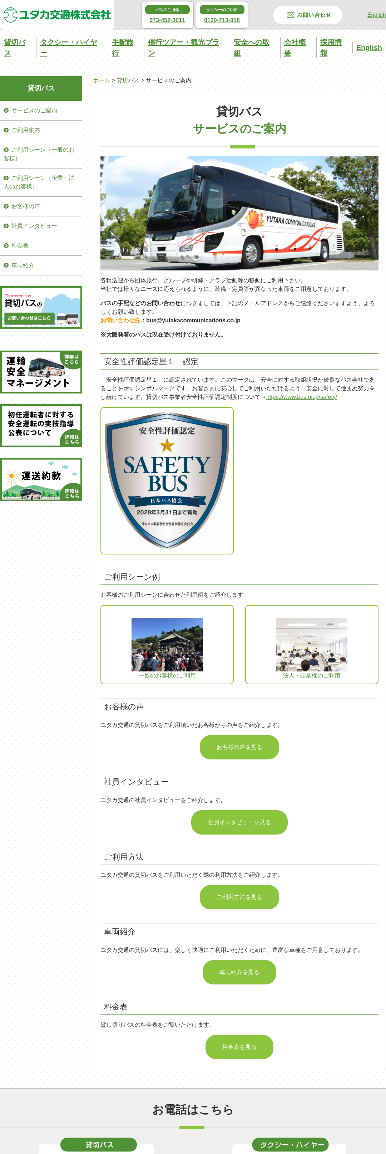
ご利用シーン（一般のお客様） (39, 154)
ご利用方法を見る (239, 897)
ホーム (101, 80)
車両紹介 (22, 265)
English (376, 15)
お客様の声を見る (239, 747)
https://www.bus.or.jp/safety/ (301, 397)
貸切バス (128, 80)
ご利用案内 (25, 130)
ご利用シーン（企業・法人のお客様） (39, 182)
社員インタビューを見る (239, 822)
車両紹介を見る (239, 972)
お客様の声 (25, 206)
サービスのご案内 (34, 110)
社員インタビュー (34, 226)
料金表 (20, 246)
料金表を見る (239, 1047)
